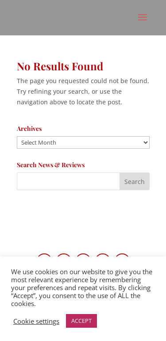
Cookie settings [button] (36, 321)
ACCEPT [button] (81, 321)
